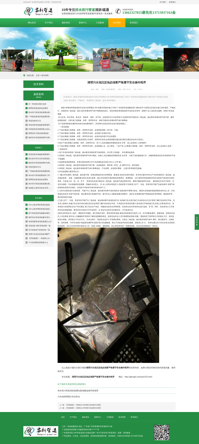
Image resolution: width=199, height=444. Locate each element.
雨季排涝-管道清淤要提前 (37, 133)
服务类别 (66, 23)
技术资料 (117, 23)
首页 (63, 417)
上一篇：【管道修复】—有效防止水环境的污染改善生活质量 (80, 405)
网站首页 (32, 23)
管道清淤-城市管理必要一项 (38, 226)
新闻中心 (83, 23)
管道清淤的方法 (33, 121)
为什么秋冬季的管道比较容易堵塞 (39, 205)
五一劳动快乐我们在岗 (36, 104)
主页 (37, 75)
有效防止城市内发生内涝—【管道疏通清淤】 (39, 188)
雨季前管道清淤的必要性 (37, 108)
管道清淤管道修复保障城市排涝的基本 (39, 125)
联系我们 (172, 2)
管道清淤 (112, 433)
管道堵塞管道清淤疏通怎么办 (39, 221)
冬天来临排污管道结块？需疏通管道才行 (39, 230)
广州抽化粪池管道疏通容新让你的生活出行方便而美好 (39, 117)
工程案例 (100, 23)
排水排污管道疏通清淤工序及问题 (39, 175)
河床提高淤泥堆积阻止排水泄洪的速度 (39, 129)
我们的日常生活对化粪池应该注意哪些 (39, 159)
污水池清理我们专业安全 (69, 397)
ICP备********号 (93, 430)
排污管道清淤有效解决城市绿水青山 (39, 213)
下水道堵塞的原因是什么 (37, 242)
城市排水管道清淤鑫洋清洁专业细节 (39, 217)
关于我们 (163, 2)
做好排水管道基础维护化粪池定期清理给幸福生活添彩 (39, 137)
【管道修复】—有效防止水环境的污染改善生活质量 (39, 238)
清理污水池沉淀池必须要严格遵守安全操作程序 (39, 234)
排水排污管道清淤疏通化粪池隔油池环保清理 (39, 112)
